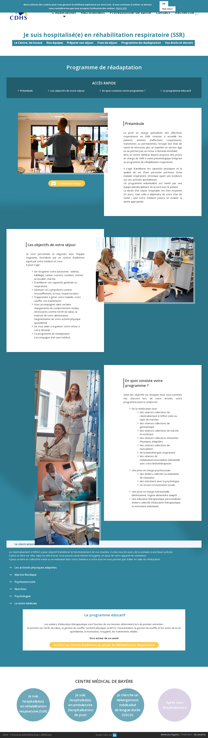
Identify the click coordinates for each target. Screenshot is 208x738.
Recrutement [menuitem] (93, 12)
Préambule (26, 90)
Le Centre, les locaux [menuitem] (28, 43)
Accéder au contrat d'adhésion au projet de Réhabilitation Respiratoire (104, 645)
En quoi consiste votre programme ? (123, 90)
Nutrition (17, 590)
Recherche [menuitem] (184, 12)
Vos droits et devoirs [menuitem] (179, 43)
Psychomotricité (21, 582)
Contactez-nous (69, 183)
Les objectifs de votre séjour (67, 90)
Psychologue (19, 597)
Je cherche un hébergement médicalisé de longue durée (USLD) (127, 705)
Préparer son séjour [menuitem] (80, 43)
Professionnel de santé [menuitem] (130, 12)
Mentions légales (170, 734)
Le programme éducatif (177, 90)
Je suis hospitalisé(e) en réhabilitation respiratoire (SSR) (33, 703)
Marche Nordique (22, 575)
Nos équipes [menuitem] (54, 43)
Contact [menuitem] (163, 12)
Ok (163, 3)
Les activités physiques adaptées (32, 568)
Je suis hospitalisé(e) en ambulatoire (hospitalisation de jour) (80, 705)
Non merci (167, 9)
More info (121, 8)
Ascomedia (200, 734)
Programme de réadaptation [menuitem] (141, 43)
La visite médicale (22, 604)
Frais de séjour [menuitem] (107, 43)
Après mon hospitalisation (175, 705)
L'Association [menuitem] (64, 12)
